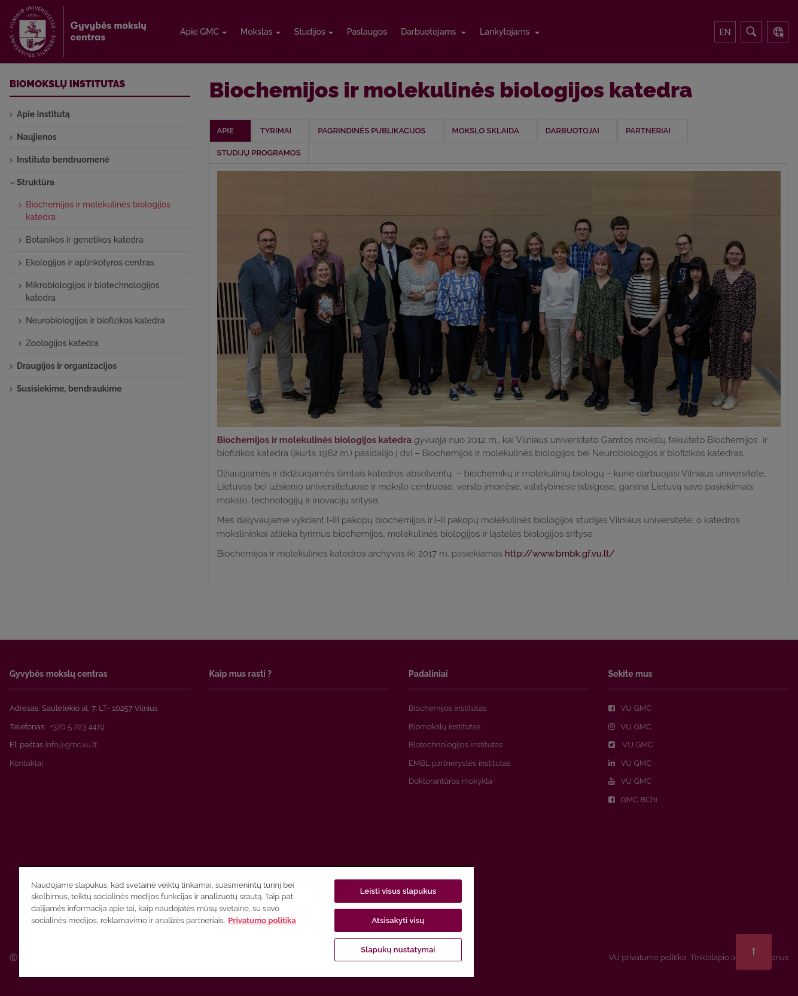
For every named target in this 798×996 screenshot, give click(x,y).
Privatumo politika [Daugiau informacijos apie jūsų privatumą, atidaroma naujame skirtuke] (262, 920)
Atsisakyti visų (397, 920)
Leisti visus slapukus (398, 891)
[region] (246, 921)
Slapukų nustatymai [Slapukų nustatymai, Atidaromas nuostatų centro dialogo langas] (398, 949)
